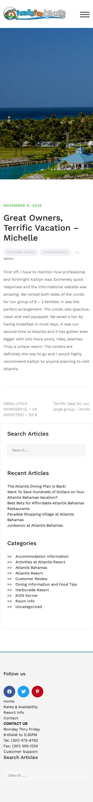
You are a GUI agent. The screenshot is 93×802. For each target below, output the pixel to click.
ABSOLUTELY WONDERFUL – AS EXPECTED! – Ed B (20, 409)
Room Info (25, 601)
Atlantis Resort (29, 573)
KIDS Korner (26, 595)
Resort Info (14, 712)
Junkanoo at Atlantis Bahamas (35, 525)
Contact (11, 718)
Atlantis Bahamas (31, 567)
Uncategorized (55, 252)
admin (9, 258)
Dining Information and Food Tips (46, 584)
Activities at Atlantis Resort (40, 562)
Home (9, 701)
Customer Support (21, 751)
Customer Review (21, 252)
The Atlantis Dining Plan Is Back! (36, 486)
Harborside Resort (32, 590)
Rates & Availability (21, 707)
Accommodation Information (42, 556)
